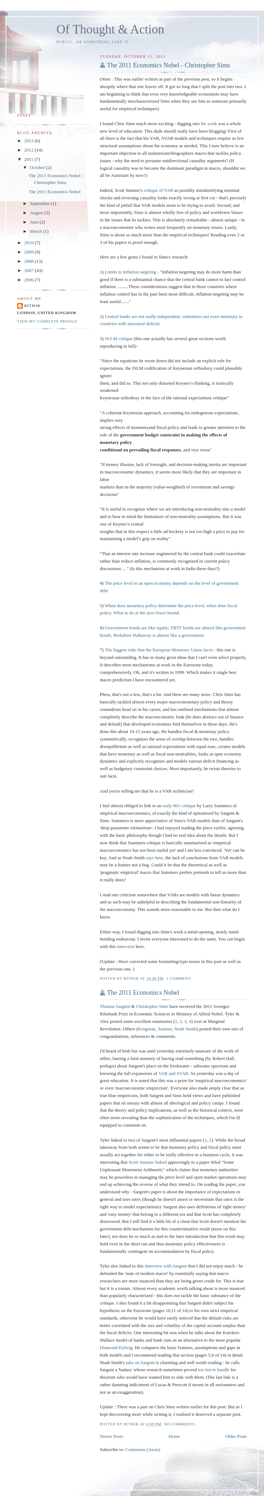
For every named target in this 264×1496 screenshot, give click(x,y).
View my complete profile (47, 321)
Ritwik (32, 306)
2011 (29, 159)
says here (154, 857)
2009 (29, 252)
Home (174, 1436)
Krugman (146, 1028)
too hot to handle (213, 1369)
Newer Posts (111, 1436)
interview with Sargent (166, 1266)
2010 (29, 242)
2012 (29, 150)
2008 (29, 261)
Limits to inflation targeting (130, 272)
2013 (29, 140)
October (38, 167)
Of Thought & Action (110, 29)
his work (209, 123)
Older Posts (236, 1436)
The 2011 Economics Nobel (143, 992)
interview (125, 946)
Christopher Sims (152, 1006)
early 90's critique (179, 805)
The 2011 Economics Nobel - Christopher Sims (168, 65)
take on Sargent (140, 1362)
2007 (29, 270)
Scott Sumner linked (148, 1162)
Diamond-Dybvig (116, 1347)
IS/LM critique (119, 338)
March (36, 231)
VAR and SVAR (173, 1073)
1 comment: (179, 978)
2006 (29, 279)
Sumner (165, 1028)
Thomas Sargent (115, 1006)
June (35, 222)
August (37, 212)
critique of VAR (158, 190)
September (40, 203)
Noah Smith (185, 1028)
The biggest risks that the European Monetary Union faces (159, 649)
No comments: (180, 1424)
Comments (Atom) (142, 1449)
